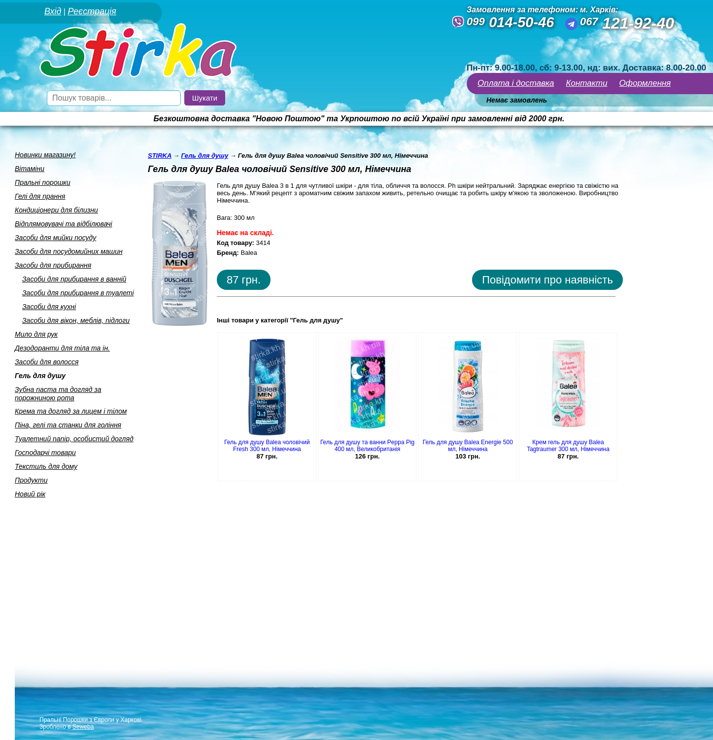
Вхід (52, 11)
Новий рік (30, 494)
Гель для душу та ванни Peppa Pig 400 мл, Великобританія (367, 446)
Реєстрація (92, 11)
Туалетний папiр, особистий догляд (74, 439)
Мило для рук (36, 334)
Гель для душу (40, 376)
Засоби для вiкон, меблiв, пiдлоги (76, 320)
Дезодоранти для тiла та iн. (62, 348)
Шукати (204, 98)
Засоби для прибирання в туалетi (78, 293)
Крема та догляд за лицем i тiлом (71, 411)
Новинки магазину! (45, 155)
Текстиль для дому (46, 466)
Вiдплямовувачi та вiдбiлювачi (63, 224)
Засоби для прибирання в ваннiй (74, 279)
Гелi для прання (40, 196)
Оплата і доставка (515, 83)
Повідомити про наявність (547, 280)
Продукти (31, 480)
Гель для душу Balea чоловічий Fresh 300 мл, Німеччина (267, 446)
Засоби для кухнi (49, 307)
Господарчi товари (45, 453)
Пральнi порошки (42, 182)
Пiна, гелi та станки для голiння (68, 425)
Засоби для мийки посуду (55, 238)
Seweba (83, 726)
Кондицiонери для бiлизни (56, 210)
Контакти (587, 83)
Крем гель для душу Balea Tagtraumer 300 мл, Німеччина (568, 446)
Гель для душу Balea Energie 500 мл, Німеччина (468, 446)
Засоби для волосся (46, 362)
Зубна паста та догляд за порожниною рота (58, 394)
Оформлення (645, 83)
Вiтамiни (29, 169)
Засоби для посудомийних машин (69, 251)
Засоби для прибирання (53, 265)
